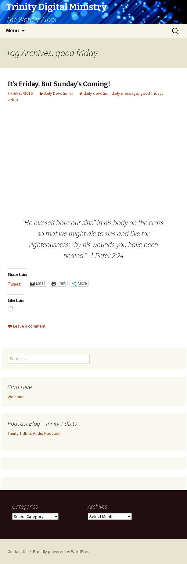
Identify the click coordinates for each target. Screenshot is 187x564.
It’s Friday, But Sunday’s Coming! (59, 84)
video (13, 99)
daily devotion (97, 93)
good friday (151, 93)
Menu (12, 30)
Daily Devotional (58, 93)
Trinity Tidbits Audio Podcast (33, 433)
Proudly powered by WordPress (62, 551)
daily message (125, 93)
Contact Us (17, 551)
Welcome (16, 396)
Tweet (14, 283)
